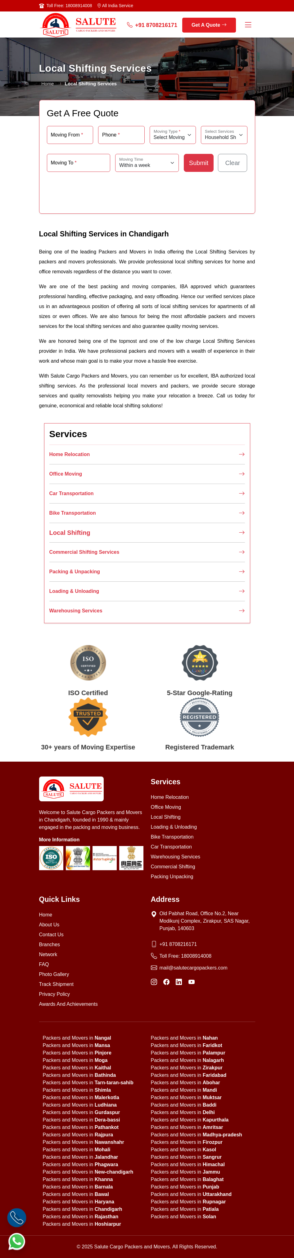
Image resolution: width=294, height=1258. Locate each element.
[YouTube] (191, 982)
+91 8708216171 (152, 25)
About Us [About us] (49, 924)
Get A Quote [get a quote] (209, 25)
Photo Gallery (54, 974)
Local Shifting (147, 532)
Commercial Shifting (173, 866)
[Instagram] (154, 982)
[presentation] (147, 189)
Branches (49, 944)
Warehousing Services (147, 611)
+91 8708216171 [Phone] (178, 944)
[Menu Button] (248, 25)
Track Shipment (56, 984)
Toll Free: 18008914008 (69, 5)
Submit (198, 163)
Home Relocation (147, 454)
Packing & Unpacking (147, 571)
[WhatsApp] (16, 1241)
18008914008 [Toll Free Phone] (196, 956)
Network (48, 954)
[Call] (16, 1217)
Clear (232, 163)
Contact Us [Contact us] (51, 934)
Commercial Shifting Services (147, 552)
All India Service (115, 5)
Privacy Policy (54, 994)
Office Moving (147, 474)
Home (48, 83)
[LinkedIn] (179, 982)
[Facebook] (166, 982)
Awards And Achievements (68, 1004)
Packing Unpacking (172, 876)
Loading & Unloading (147, 591)
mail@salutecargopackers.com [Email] (194, 967)
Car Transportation (147, 493)
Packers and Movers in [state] (77, 1038)
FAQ (44, 964)
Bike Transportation (147, 513)
